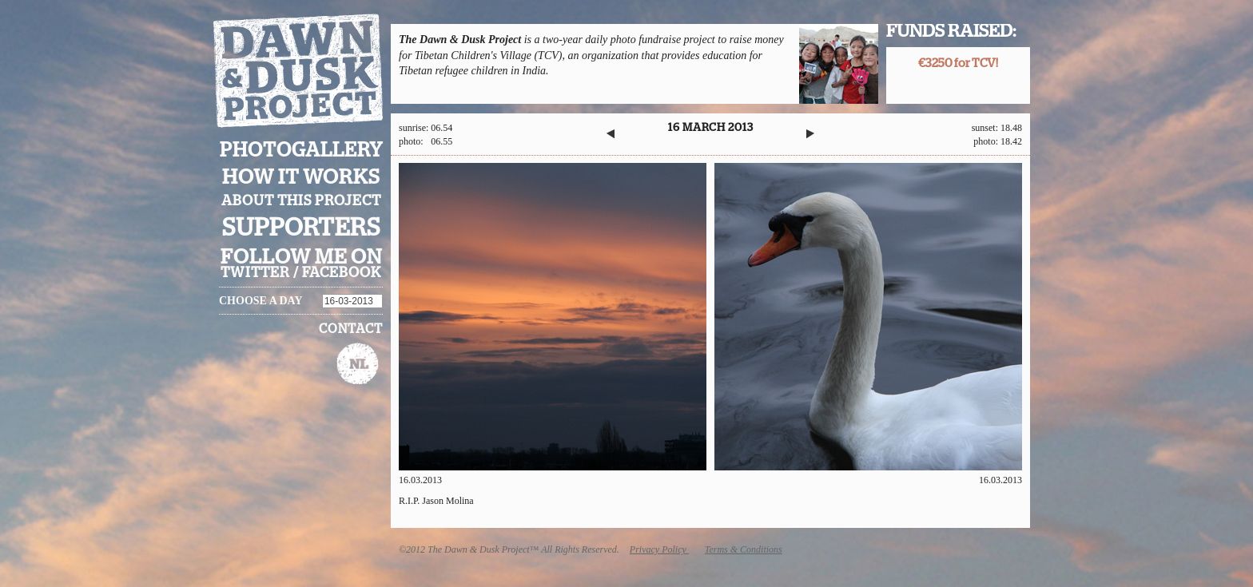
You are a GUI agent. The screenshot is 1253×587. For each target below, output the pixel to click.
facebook (341, 273)
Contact (351, 329)
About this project (301, 201)
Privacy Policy (659, 549)
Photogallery (301, 151)
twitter (255, 273)
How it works (301, 177)
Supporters (301, 228)
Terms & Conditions (743, 549)
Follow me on (301, 257)
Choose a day (261, 301)
